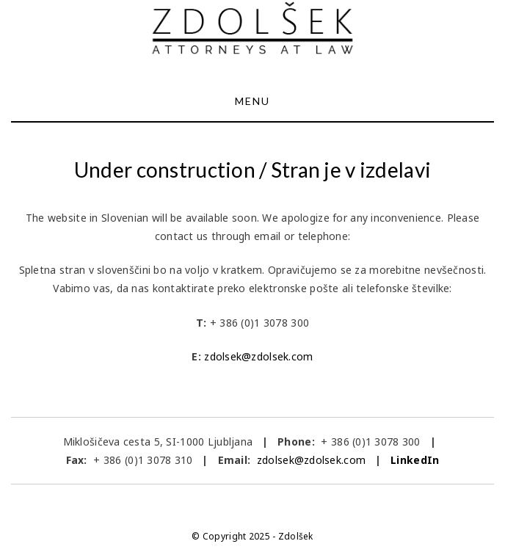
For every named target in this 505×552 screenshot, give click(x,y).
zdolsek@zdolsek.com (258, 356)
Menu (252, 101)
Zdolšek (295, 536)
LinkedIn (414, 460)
